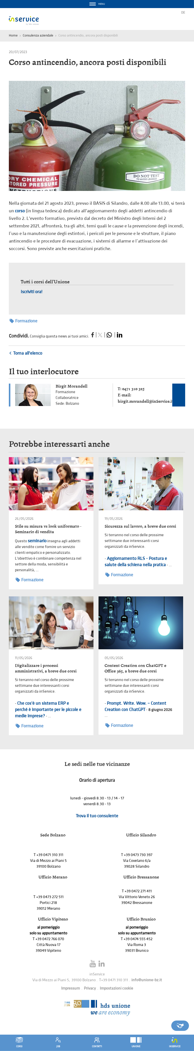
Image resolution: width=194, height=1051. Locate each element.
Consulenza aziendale (38, 35)
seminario (37, 541)
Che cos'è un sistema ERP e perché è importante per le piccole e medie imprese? (48, 710)
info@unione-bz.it (146, 980)
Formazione (23, 321)
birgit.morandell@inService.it (145, 401)
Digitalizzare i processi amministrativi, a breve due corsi (46, 668)
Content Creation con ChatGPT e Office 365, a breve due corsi (135, 668)
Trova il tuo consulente (97, 816)
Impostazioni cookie (116, 988)
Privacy (90, 988)
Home (13, 35)
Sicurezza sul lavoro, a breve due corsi (140, 526)
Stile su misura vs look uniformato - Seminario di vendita (48, 529)
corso (20, 211)
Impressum (70, 988)
